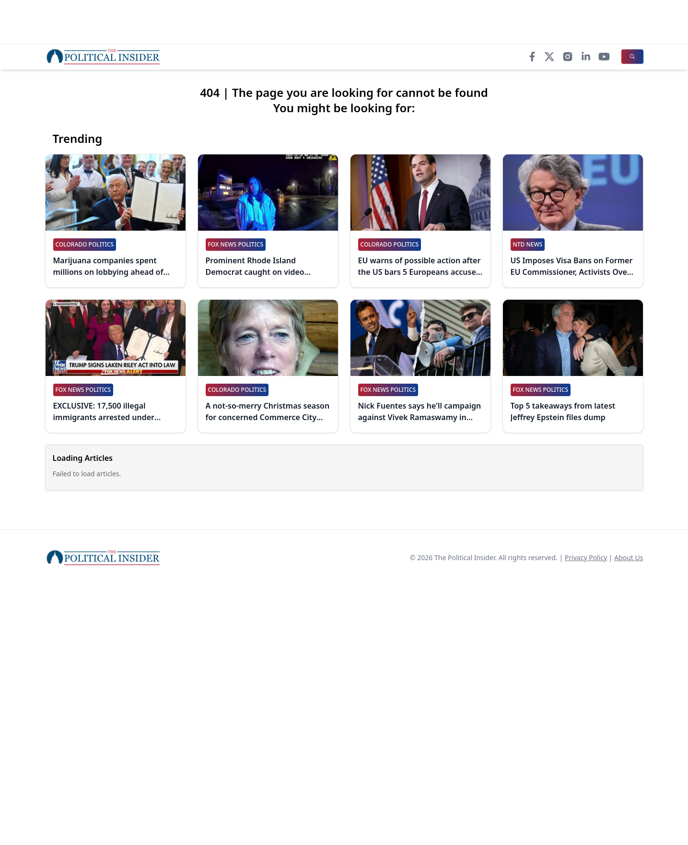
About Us (628, 557)
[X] (549, 56)
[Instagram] (567, 56)
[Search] (632, 56)
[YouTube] (604, 56)
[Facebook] (532, 56)
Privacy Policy (586, 557)
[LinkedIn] (586, 56)
